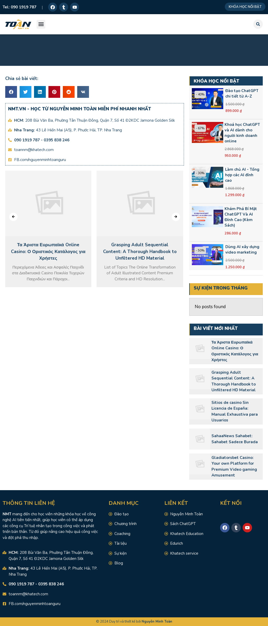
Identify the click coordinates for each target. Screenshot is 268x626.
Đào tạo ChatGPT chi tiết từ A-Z (241, 93)
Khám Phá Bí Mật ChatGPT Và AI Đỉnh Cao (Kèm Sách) (241, 217)
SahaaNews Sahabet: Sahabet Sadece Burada (234, 439)
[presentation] (13, 217)
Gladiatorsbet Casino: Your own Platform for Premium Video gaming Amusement (234, 466)
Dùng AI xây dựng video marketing (242, 249)
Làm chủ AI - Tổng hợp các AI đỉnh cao (242, 175)
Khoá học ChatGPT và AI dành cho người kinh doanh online (242, 133)
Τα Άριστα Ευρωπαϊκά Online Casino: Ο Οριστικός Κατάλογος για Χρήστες (234, 351)
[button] (41, 24)
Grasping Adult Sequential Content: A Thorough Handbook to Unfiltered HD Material (233, 381)
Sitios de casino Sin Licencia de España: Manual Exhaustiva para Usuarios (234, 411)
